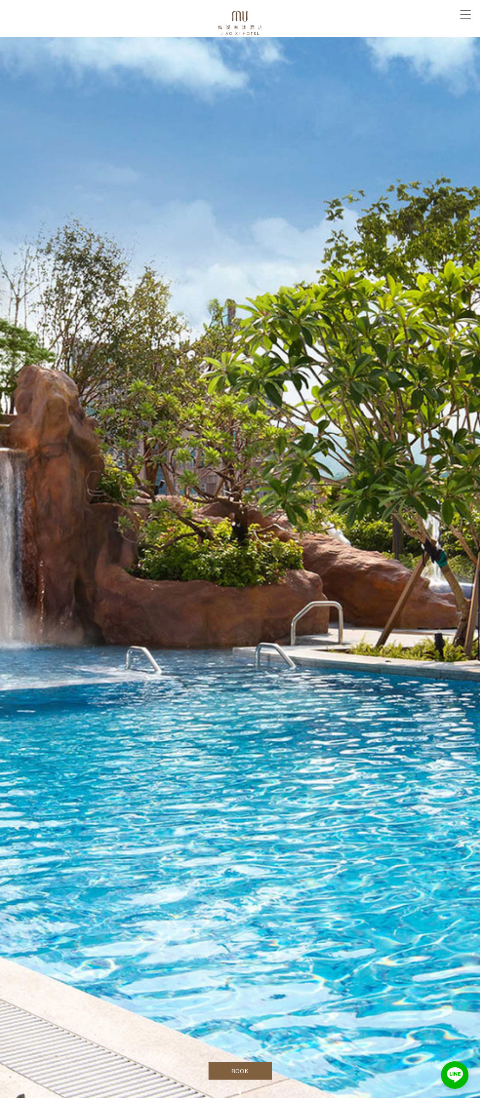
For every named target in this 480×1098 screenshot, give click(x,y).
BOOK (240, 1071)
